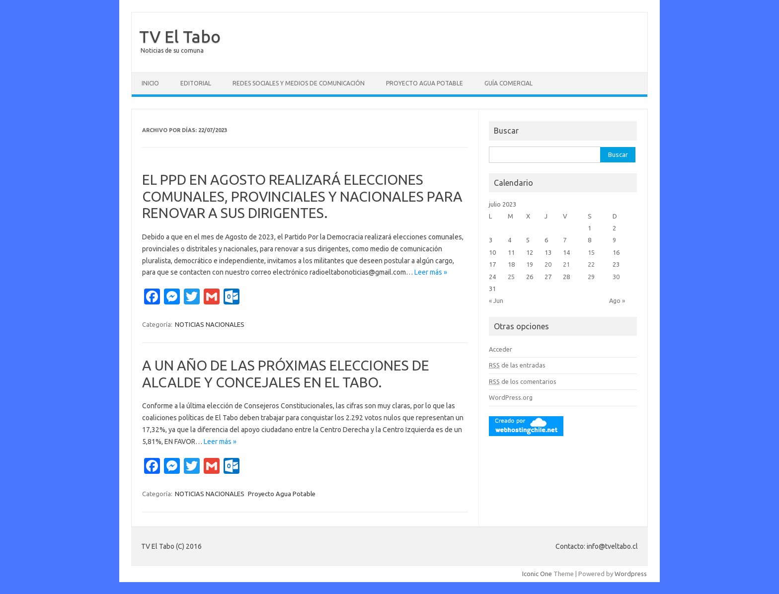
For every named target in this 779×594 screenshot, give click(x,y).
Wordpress (631, 573)
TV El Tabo (180, 36)
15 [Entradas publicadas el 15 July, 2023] (591, 252)
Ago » (617, 300)
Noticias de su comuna (172, 50)
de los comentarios (522, 381)
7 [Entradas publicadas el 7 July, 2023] (564, 239)
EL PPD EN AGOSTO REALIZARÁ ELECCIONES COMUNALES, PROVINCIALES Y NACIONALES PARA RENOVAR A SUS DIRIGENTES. (302, 196)
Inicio (150, 83)
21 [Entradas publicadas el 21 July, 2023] (566, 264)
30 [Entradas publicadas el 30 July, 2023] (616, 276)
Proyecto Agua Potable (424, 83)
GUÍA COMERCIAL (508, 83)
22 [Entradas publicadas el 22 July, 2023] (591, 264)
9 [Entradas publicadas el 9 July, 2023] (614, 239)
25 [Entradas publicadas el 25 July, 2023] (511, 276)
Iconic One (537, 573)
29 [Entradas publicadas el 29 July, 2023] (591, 276)
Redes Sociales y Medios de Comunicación (299, 83)
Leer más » (430, 272)
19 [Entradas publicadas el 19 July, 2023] (529, 264)
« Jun (496, 300)
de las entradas (517, 365)
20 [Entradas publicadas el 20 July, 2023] (548, 264)
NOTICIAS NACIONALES (209, 324)
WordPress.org (511, 397)
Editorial (195, 83)
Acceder (500, 349)
